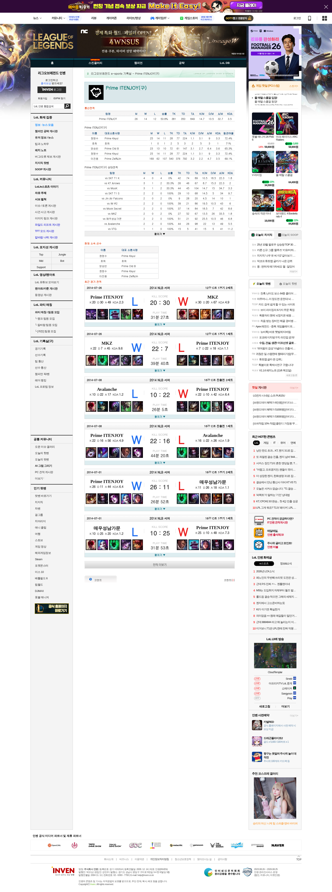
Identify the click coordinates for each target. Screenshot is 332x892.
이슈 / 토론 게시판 (45, 205)
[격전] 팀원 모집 (45, 331)
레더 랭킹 (40, 380)
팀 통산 (39, 361)
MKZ (114, 213)
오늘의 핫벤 (42, 453)
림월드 (39, 584)
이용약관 (139, 859)
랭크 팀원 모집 (45, 318)
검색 (67, 106)
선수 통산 (40, 367)
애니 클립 (40, 527)
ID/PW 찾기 (60, 98)
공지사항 (222, 859)
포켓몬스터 (41, 565)
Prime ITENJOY (106, 297)
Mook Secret (114, 208)
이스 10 (39, 572)
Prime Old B (112, 148)
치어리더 (40, 521)
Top (41, 254)
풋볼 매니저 (42, 597)
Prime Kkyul (111, 138)
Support (41, 267)
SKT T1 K (113, 178)
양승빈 (94, 148)
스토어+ (293, 86)
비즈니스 (124, 859)
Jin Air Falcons (114, 198)
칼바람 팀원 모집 (46, 325)
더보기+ (293, 271)
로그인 (297, 18)
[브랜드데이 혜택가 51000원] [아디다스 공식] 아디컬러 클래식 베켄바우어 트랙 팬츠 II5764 (275, 409)
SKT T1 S (113, 193)
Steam (38, 559)
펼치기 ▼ (159, 234)
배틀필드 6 (41, 578)
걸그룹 (39, 514)
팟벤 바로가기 (43, 495)
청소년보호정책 (183, 859)
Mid (41, 260)
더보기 (285, 706)
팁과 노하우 (42, 144)
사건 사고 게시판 (45, 212)
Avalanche (114, 223)
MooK (114, 188)
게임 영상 (40, 546)
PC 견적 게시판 (44, 472)
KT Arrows (114, 183)
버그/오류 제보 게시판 (48, 156)
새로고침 (264, 706)
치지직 (39, 502)
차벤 (37, 508)
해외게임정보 (43, 553)
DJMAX (39, 591)
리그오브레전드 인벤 (51, 73)
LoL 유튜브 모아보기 (47, 282)
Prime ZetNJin (113, 158)
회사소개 (108, 859)
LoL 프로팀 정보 (44, 386)
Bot (62, 260)
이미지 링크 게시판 (46, 218)
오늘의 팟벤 (42, 459)
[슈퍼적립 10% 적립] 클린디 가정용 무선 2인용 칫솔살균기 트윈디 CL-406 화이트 (275, 423)
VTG (113, 229)
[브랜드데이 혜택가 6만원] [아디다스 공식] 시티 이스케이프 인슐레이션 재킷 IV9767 (275, 402)
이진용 (94, 158)
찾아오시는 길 (204, 859)
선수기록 (40, 355)
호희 (94, 143)
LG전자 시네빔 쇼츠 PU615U (269, 395)
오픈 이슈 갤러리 (45, 446)
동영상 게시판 (43, 295)
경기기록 (40, 348)
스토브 (39, 540)
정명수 (94, 138)
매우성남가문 (114, 218)
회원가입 (42, 98)
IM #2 (114, 203)
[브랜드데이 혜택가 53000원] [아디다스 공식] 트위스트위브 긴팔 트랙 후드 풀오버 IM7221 (275, 416)
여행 (37, 533)
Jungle (62, 254)
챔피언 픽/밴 (42, 374)
